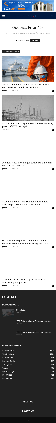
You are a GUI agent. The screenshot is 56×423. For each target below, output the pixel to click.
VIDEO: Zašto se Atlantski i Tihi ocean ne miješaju (33, 321)
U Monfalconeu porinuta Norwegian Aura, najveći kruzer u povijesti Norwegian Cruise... (26, 242)
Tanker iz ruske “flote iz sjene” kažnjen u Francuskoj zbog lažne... (23, 281)
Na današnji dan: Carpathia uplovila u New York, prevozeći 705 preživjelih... (27, 125)
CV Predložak (20, 310)
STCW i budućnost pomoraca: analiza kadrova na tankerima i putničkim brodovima (26, 86)
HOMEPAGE (34, 40)
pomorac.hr (6, 90)
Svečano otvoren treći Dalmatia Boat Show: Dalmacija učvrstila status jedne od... (25, 203)
